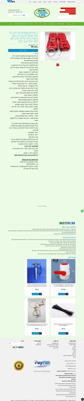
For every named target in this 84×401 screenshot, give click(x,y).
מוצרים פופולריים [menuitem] (60, 24)
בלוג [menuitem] (40, 24)
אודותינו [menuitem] (45, 24)
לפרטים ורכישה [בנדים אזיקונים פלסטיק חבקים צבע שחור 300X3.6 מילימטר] (17, 290)
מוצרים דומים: (72, 257)
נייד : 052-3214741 (71, 355)
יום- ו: (65, 369)
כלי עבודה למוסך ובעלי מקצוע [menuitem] (20, 24)
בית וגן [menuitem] (40, 2)
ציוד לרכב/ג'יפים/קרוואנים (64, 29)
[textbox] (65, 11)
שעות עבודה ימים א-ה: (66, 363)
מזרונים (12, 392)
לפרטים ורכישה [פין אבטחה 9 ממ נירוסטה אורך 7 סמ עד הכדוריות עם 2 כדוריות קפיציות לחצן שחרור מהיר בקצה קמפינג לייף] (40, 290)
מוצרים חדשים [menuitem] (52, 24)
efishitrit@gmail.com (71, 358)
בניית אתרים (37, 400)
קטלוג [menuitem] (68, 24)
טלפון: (57, 338)
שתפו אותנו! (38, 337)
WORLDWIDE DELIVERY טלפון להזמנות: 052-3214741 (15, 11)
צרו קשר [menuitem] (31, 24)
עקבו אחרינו (37, 333)
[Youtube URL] (10, 2)
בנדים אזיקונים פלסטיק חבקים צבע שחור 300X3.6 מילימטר (19, 281)
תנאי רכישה (55, 340)
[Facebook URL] (14, 2)
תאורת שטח (23, 392)
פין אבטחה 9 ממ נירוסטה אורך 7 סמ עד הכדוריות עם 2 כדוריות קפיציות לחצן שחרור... (42, 282)
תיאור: (36, 53)
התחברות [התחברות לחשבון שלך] (10, 0)
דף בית (74, 29)
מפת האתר (72, 333)
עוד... (22, 333)
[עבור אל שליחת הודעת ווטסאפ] (82, 211)
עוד (11, 24)
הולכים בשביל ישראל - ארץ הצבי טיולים (42, 363)
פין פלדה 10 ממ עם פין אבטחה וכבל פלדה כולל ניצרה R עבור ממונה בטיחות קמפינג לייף (65, 318)
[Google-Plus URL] (12, 2)
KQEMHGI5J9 (31, 45)
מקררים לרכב (17, 392)
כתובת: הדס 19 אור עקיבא (52, 337)
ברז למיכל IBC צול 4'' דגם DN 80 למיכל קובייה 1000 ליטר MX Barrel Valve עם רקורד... (65, 282)
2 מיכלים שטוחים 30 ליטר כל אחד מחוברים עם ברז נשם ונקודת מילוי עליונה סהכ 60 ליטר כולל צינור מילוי (23, 37)
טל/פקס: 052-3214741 (70, 353)
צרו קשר (55, 333)
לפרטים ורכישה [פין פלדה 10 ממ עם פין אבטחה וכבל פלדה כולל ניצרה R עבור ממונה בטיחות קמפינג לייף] (63, 325)
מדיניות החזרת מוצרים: (69, 237)
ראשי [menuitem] (73, 24)
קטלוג (71, 29)
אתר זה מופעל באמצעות (42, 400)
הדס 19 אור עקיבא (72, 361)
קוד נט (40, 400)
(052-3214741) (19, 155)
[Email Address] (9, 2)
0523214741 (52, 338)
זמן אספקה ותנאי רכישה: (69, 227)
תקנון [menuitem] (36, 24)
